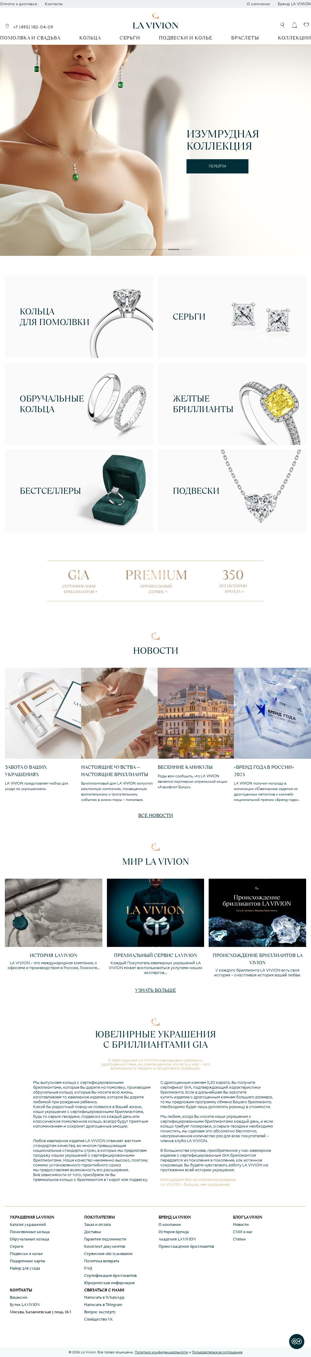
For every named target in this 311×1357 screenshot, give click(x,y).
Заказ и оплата (97, 1224)
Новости (241, 1224)
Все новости (155, 815)
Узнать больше (155, 990)
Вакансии (18, 1297)
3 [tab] (149, 250)
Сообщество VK (98, 1319)
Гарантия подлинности (105, 1239)
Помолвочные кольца (30, 1232)
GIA (78, 580)
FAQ (88, 1268)
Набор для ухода (25, 1268)
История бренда (174, 1232)
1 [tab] (125, 250)
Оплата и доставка (18, 4)
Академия (177, 1239)
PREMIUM (156, 580)
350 (233, 580)
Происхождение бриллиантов (186, 1246)
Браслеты (245, 37)
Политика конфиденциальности (161, 1352)
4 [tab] (161, 250)
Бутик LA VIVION (25, 1305)
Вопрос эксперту (100, 1312)
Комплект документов (104, 1246)
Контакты (54, 4)
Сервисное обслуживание (108, 1254)
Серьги (130, 37)
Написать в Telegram (103, 1305)
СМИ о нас (243, 1232)
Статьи (239, 1239)
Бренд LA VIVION (294, 4)
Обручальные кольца (29, 1239)
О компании (258, 4)
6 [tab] (186, 250)
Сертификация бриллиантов (110, 1275)
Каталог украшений (28, 1224)
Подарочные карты (27, 1261)
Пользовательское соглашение (217, 1352)
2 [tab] (137, 250)
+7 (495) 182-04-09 (33, 27)
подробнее (217, 172)
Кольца (90, 37)
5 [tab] (174, 250)
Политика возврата (101, 1261)
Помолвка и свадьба (30, 37)
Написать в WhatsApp (104, 1297)
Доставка (92, 1232)
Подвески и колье (185, 37)
